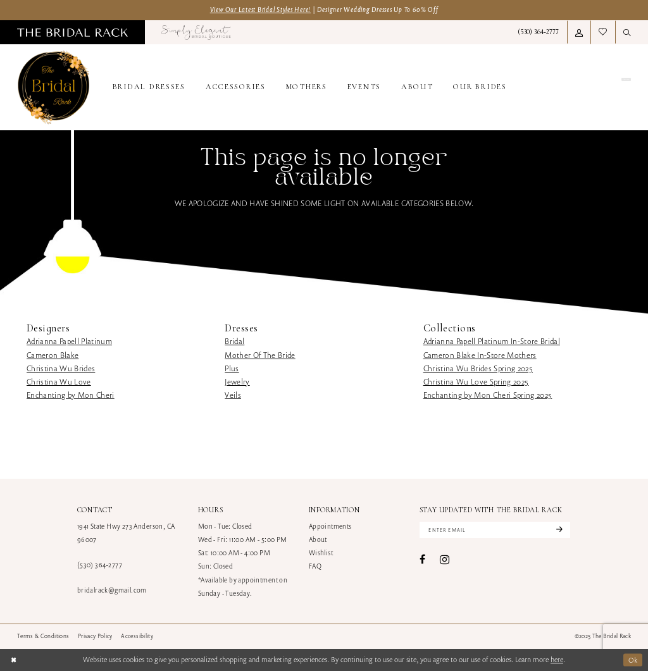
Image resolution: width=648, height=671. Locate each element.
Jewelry (237, 381)
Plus (232, 368)
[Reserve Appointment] (584, 87)
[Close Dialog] (14, 659)
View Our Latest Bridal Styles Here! (260, 9)
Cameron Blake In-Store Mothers (480, 355)
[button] (579, 32)
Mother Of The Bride (260, 355)
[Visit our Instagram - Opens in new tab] (444, 559)
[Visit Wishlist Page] (602, 32)
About (318, 539)
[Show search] (627, 32)
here (557, 659)
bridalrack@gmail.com (112, 590)
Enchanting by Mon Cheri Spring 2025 (487, 395)
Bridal (234, 341)
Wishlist (321, 552)
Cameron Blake (52, 355)
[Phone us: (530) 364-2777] (538, 32)
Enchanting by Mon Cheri (71, 395)
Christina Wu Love (59, 381)
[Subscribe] (558, 530)
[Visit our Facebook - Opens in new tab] (422, 560)
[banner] (54, 88)
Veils (233, 395)
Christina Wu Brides (61, 368)
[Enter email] (495, 530)
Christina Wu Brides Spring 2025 (478, 368)
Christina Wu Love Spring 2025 (476, 381)
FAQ (315, 566)
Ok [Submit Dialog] (633, 659)
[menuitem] (72, 32)
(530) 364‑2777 (99, 564)
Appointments (330, 526)
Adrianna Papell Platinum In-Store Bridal (491, 341)
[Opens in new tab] (196, 32)
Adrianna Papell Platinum (69, 341)
